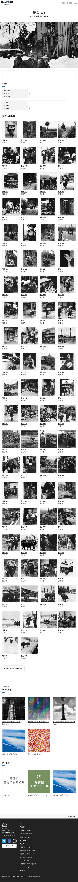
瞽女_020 (61, 243)
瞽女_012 (61, 192)
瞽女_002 (24, 140)
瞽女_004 (61, 140)
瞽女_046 (24, 424)
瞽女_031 (43, 320)
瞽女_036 (61, 346)
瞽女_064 (61, 527)
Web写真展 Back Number (27, 850)
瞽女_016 (61, 217)
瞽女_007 (43, 166)
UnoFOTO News (25, 830)
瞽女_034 (24, 346)
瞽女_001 (5, 140)
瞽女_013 (5, 217)
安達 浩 (46, 16)
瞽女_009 (5, 192)
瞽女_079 (24, 630)
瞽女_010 (24, 192)
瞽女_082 (5, 656)
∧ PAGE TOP (72, 816)
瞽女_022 (24, 269)
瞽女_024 (61, 269)
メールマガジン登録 (26, 857)
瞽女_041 (5, 398)
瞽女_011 (43, 192)
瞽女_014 (24, 217)
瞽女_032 (61, 320)
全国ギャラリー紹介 (26, 847)
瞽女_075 (24, 604)
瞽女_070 (24, 578)
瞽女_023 (43, 269)
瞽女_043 (43, 398)
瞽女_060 (61, 501)
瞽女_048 (61, 424)
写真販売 (22, 827)
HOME (22, 823)
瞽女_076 (43, 604)
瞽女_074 (5, 604)
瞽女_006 (24, 166)
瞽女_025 (5, 295)
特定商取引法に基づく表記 (28, 864)
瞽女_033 (5, 346)
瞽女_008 (61, 166)
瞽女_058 (24, 501)
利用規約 (22, 870)
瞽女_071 (43, 578)
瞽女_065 (5, 553)
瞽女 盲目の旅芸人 (36, 16)
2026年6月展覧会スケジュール (37, 795)
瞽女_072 (61, 578)
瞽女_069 (5, 578)
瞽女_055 (43, 475)
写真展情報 (23, 840)
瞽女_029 (5, 320)
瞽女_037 (5, 372)
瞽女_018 (24, 243)
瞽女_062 (24, 527)
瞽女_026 (24, 295)
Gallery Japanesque (26, 833)
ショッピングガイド (26, 860)
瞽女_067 (43, 553)
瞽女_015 (43, 217)
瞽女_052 (61, 449)
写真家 (22, 844)
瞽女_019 (43, 243)
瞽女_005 (5, 166)
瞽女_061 (5, 527)
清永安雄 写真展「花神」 (36, 754)
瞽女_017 (5, 243)
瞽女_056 (61, 475)
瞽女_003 (43, 140)
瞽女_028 (61, 295)
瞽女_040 (61, 372)
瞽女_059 (43, 501)
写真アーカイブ (24, 837)
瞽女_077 (61, 604)
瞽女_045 (5, 424)
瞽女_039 (43, 372)
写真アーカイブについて (27, 854)
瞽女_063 (43, 527)
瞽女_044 (61, 398)
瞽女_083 (24, 656)
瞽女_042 (24, 398)
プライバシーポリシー (26, 867)
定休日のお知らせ (8, 795)
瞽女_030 (24, 320)
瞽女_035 (43, 346)
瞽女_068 (61, 553)
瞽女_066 (24, 553)
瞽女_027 (43, 295)
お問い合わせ (9, 845)
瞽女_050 (24, 449)
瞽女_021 (5, 269)
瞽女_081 (61, 630)
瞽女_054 (24, 475)
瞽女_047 (43, 424)
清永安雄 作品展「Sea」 (10, 754)
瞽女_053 (5, 475)
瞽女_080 (43, 630)
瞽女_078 (5, 630)
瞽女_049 (5, 449)
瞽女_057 (5, 501)
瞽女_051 (43, 449)
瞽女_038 (24, 372)
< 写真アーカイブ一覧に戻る (13, 668)
